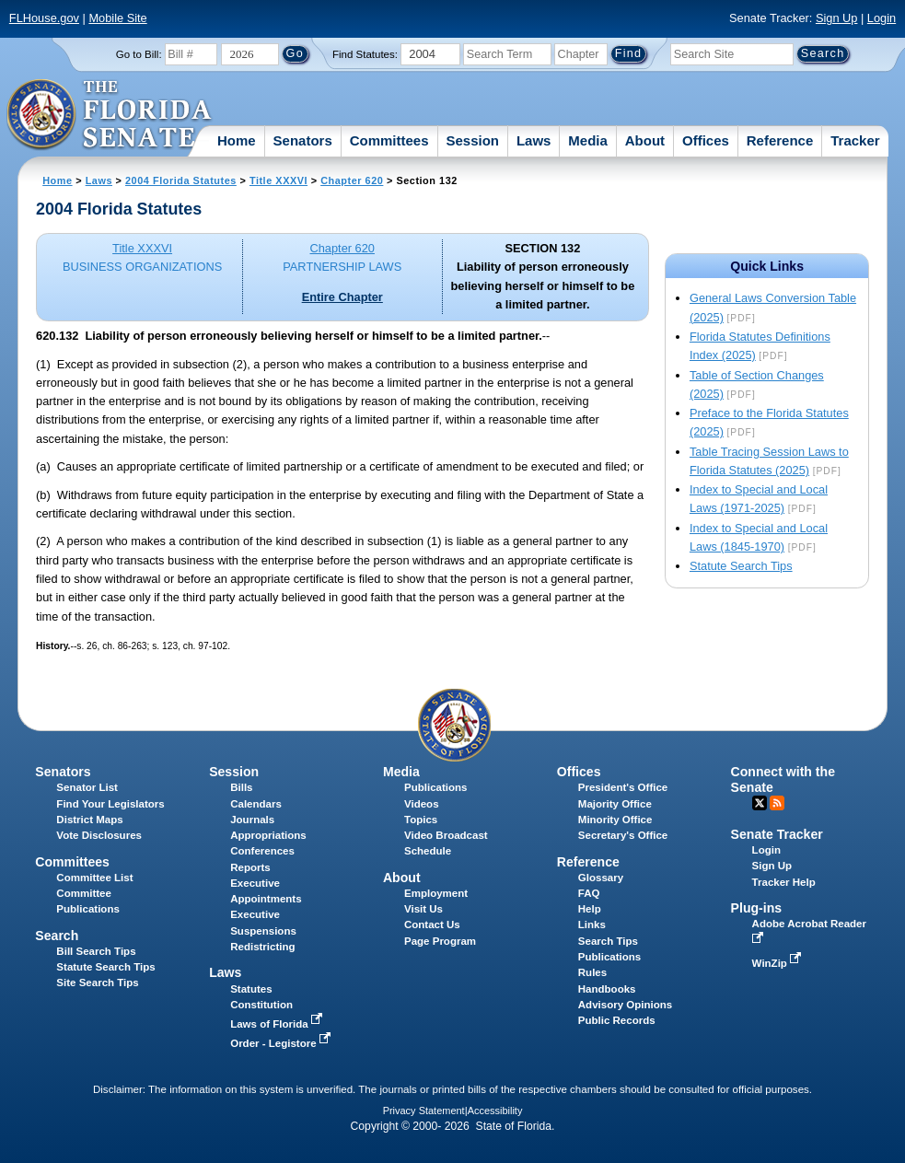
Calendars (256, 803)
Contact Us (432, 924)
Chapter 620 (351, 180)
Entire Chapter (342, 297)
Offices (705, 140)
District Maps (89, 819)
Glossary (600, 877)
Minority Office (615, 819)
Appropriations (268, 835)
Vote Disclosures (99, 835)
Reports (250, 867)
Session (472, 140)
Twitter (759, 803)
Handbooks (607, 988)
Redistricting (262, 946)
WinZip (778, 963)
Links (592, 924)
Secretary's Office (622, 835)
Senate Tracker (777, 834)
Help (589, 908)
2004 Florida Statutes (181, 180)
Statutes (251, 988)
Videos (421, 803)
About (645, 140)
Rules (592, 972)
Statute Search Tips (741, 566)
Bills (241, 787)
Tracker (854, 140)
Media (588, 140)
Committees (389, 140)
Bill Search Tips (95, 951)
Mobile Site (117, 18)
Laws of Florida (278, 1023)
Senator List (87, 787)
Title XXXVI (278, 180)
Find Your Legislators (110, 803)
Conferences (262, 850)
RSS (777, 803)
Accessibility (495, 1110)
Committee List (94, 877)
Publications (435, 787)
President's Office (622, 787)
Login (881, 18)
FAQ (589, 893)
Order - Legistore (282, 1043)
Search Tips (608, 941)
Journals (252, 819)
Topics (420, 819)
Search (56, 935)
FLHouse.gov (44, 18)
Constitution (261, 1004)
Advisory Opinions (625, 1004)
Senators (302, 140)
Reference (780, 140)
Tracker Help (784, 882)
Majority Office (615, 803)
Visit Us (423, 908)
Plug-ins (757, 908)
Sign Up (837, 18)
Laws (533, 140)
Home (236, 140)
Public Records (617, 1020)
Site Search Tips (97, 982)
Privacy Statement (424, 1110)
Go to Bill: (139, 54)
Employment (436, 893)
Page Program (440, 941)
